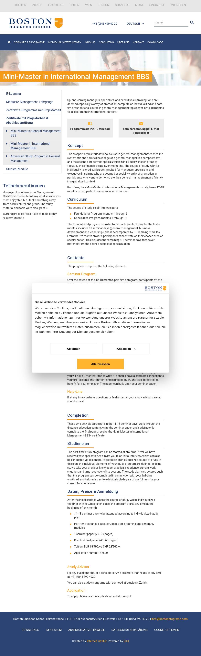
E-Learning (13, 94)
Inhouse (90, 42)
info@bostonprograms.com (170, 619)
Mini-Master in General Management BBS (35, 133)
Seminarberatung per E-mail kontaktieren (141, 130)
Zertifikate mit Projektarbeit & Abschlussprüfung (27, 120)
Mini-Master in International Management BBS (30, 146)
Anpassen (126, 348)
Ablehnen (73, 348)
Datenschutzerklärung (129, 630)
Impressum (54, 630)
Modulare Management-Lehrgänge (29, 102)
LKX (126, 641)
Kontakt (138, 42)
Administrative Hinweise (86, 630)
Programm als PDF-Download (90, 128)
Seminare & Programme (29, 42)
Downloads (155, 42)
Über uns (123, 42)
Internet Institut (97, 641)
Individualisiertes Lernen (64, 42)
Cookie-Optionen (166, 630)
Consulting (106, 42)
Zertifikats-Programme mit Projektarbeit (33, 110)
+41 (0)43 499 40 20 (104, 23)
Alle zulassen (100, 364)
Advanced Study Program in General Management (35, 158)
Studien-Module (17, 169)
